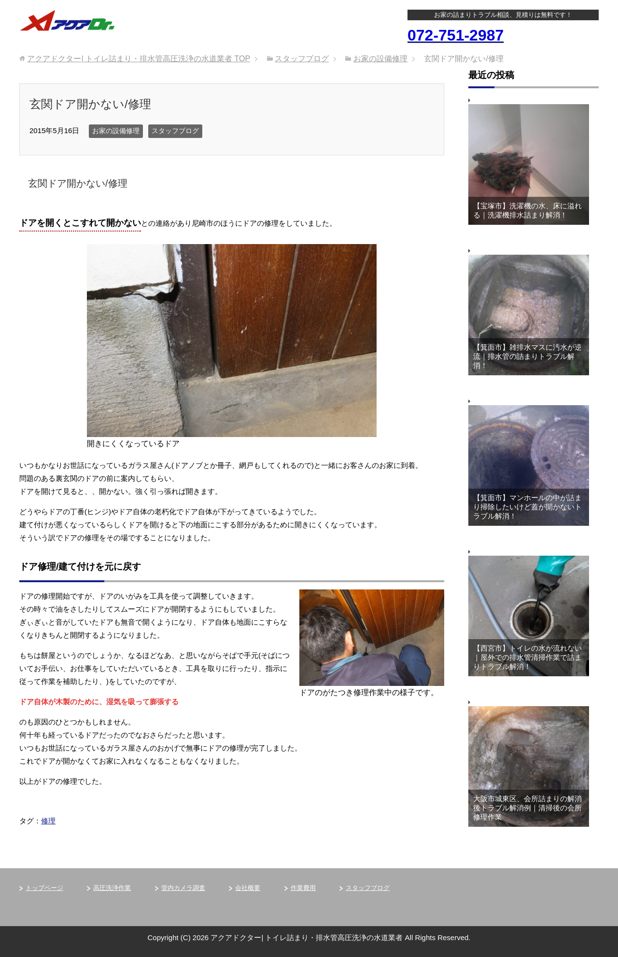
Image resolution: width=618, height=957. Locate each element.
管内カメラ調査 (183, 887)
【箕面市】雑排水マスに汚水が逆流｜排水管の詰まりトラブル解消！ (527, 356)
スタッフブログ (175, 131)
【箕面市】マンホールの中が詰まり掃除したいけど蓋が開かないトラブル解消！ (527, 506)
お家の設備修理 (116, 131)
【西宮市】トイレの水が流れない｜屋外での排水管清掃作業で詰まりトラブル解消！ (527, 657)
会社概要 (247, 887)
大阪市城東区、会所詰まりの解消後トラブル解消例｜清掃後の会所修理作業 (527, 807)
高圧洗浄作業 (112, 887)
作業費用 (303, 887)
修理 (48, 821)
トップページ (44, 887)
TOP (138, 59)
